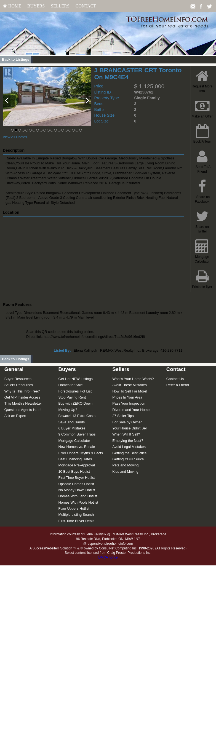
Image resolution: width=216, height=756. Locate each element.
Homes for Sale (70, 385)
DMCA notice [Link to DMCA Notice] (108, 557)
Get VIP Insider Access (22, 397)
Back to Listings (15, 59)
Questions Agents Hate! (22, 410)
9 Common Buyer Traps (76, 434)
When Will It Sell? (126, 434)
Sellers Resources (18, 385)
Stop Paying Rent (72, 397)
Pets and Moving (125, 465)
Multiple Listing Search (76, 514)
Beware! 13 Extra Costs (76, 416)
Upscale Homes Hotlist (76, 484)
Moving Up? (67, 410)
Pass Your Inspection (128, 403)
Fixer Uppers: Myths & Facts (80, 453)
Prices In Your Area (127, 397)
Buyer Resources (17, 379)
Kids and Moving (125, 471)
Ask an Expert (15, 416)
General (14, 369)
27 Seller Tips (123, 416)
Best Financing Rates (75, 459)
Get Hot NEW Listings (75, 379)
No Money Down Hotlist (76, 490)
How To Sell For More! (129, 391)
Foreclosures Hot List (75, 391)
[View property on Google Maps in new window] (92, 258)
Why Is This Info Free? (22, 391)
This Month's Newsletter (23, 403)
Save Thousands (71, 422)
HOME (12, 6)
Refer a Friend (177, 385)
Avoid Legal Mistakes (129, 447)
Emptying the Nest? (127, 441)
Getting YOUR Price (128, 459)
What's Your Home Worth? (133, 379)
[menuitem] (12, 6)
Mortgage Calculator (74, 441)
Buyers (36, 6)
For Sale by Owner (127, 422)
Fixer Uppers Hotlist (73, 508)
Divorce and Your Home (131, 410)
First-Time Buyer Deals (76, 521)
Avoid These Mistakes (129, 385)
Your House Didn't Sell (129, 428)
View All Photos (15, 137)
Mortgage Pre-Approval (76, 465)
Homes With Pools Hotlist (78, 502)
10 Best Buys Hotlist (74, 471)
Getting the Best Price (129, 453)
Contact (86, 6)
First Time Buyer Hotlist (76, 477)
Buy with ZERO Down (75, 403)
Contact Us (175, 379)
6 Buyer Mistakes (71, 428)
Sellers (60, 6)
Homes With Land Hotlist (77, 496)
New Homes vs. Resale (76, 447)
